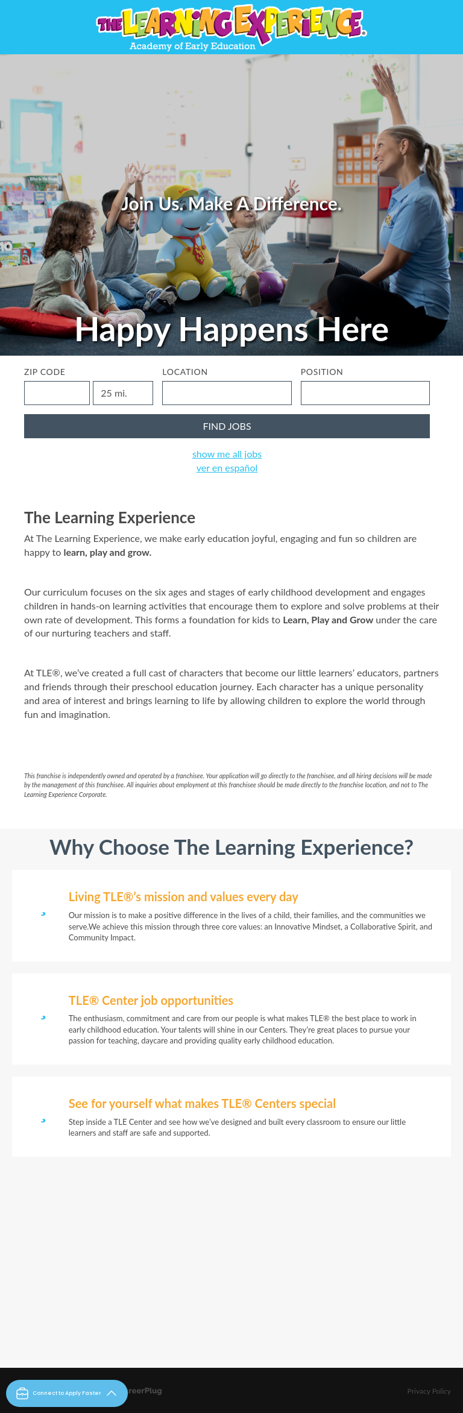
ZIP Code (45, 372)
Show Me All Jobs (227, 453)
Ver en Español (227, 467)
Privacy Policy (429, 1391)
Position (322, 372)
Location (184, 372)
